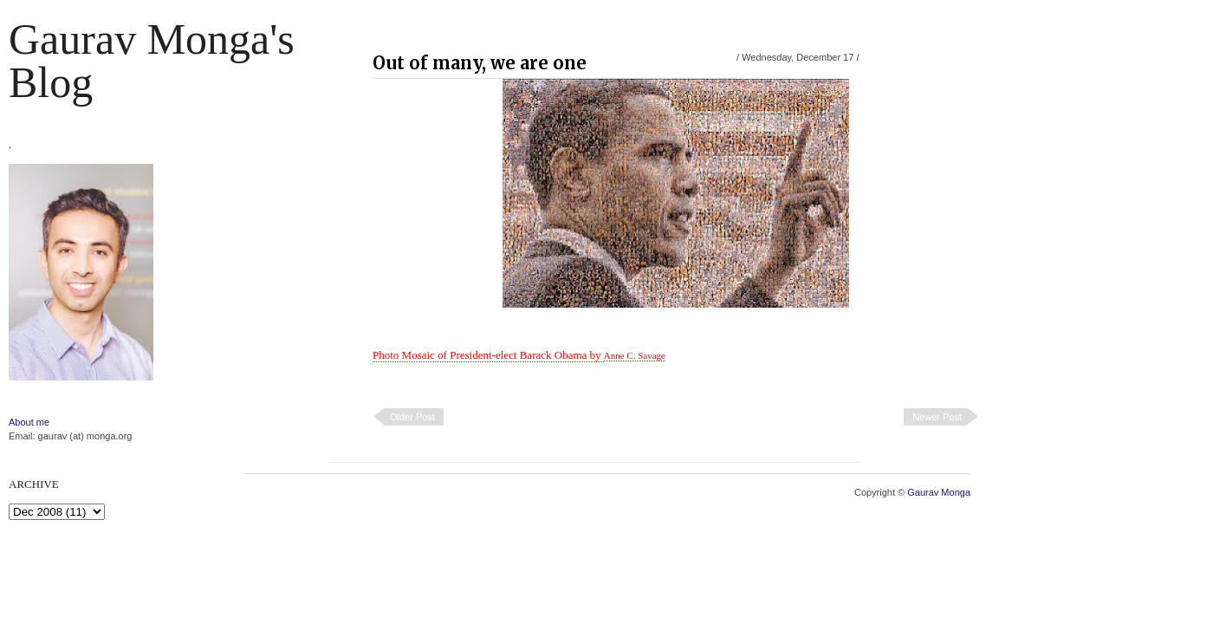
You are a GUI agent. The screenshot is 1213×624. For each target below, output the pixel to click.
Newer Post (937, 417)
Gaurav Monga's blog (152, 61)
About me (29, 422)
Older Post (412, 417)
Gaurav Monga (938, 492)
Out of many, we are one (480, 63)
